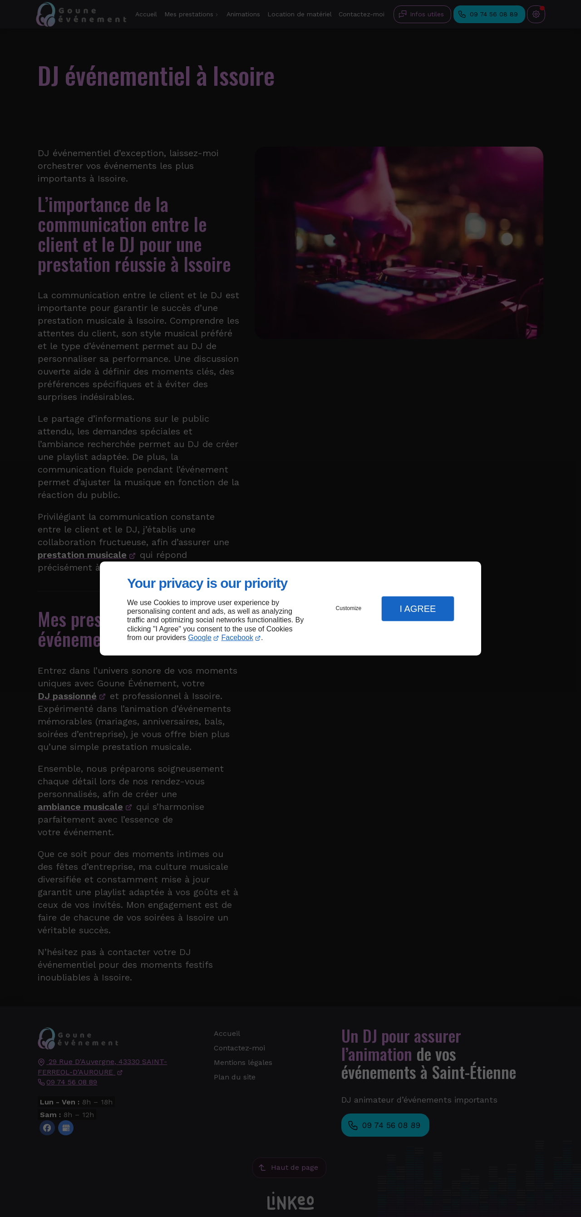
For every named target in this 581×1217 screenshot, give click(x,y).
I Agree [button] (417, 609)
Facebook (237, 637)
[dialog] (290, 608)
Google (200, 637)
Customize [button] (349, 608)
